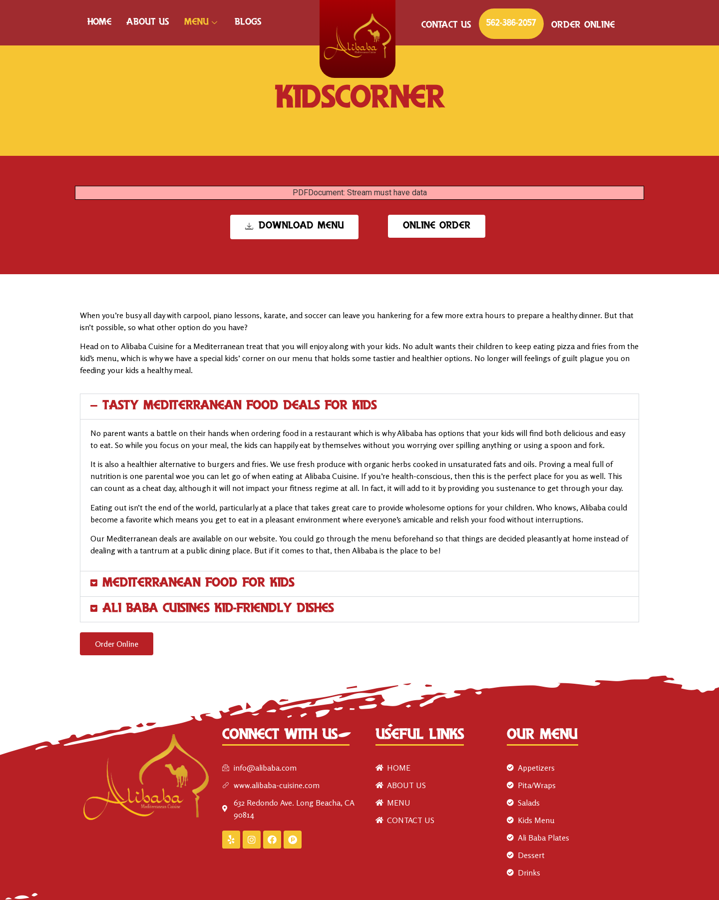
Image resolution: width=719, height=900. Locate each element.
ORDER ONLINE (583, 25)
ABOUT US (147, 22)
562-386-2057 (511, 23)
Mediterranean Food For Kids (198, 583)
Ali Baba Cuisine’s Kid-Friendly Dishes (218, 609)
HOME (99, 22)
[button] (359, 406)
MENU (202, 22)
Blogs (248, 22)
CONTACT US (446, 25)
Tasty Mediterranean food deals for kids (239, 406)
